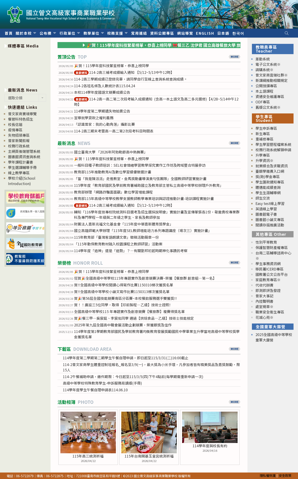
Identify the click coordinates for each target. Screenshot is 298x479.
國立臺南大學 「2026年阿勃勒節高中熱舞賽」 (110, 152)
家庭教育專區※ (268, 279)
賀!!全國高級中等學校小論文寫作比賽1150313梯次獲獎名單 (122, 291)
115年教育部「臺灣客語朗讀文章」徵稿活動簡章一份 (116, 237)
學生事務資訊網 (268, 263)
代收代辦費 (264, 285)
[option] (25, 67)
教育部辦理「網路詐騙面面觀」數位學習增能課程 (113, 192)
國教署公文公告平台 (271, 274)
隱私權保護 (267, 475)
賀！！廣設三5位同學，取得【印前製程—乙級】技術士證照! (122, 304)
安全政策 (285, 475)
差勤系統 (262, 59)
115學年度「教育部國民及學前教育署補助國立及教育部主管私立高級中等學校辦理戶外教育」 (148, 185)
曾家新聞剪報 (19, 140)
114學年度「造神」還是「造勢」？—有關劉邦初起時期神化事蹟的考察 (130, 250)
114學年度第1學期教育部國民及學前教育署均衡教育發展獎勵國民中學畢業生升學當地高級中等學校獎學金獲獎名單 (157, 334)
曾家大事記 (264, 295)
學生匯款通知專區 (269, 182)
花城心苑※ (264, 317)
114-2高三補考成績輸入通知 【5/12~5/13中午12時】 (124, 72)
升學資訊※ (264, 160)
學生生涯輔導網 (268, 192)
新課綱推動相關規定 (271, 80)
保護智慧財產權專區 (271, 247)
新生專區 (262, 133)
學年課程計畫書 (20, 162)
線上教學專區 (19, 172)
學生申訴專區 (266, 128)
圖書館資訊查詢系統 (24, 156)
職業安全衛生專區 (269, 312)
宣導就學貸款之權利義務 (93, 117)
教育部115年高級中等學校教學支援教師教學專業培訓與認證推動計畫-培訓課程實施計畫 (144, 198)
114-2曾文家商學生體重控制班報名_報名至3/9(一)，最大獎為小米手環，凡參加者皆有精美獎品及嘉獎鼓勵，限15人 (151, 367)
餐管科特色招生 (20, 119)
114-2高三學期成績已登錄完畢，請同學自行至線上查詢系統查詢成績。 (130, 79)
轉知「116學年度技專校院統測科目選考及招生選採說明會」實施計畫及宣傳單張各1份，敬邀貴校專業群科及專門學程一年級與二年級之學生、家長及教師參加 (157, 214)
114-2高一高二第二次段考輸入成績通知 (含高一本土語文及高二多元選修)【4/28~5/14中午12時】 (156, 101)
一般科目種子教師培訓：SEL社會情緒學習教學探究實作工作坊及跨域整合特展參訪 (140, 165)
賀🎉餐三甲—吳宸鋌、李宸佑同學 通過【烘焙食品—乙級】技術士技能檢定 (134, 318)
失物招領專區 (19, 135)
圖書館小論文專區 (269, 219)
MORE (234, 56)
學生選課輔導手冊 (22, 167)
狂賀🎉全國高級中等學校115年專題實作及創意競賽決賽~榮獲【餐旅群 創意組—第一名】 (145, 278)
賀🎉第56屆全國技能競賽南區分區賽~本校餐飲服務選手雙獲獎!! (125, 298)
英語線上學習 (266, 208)
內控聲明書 (264, 301)
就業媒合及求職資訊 (271, 165)
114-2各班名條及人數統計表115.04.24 (104, 85)
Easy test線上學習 (270, 203)
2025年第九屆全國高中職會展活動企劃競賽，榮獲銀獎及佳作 (123, 325)
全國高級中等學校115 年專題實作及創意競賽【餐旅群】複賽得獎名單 (129, 311)
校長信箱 (15, 124)
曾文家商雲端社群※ (271, 75)
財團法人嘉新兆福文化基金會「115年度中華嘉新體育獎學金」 (123, 224)
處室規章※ (264, 306)
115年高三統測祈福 (88, 456)
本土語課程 (264, 91)
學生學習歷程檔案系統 (273, 144)
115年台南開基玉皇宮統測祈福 (149, 456)
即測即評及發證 (268, 290)
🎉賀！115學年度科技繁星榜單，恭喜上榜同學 (112, 65)
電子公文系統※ (268, 64)
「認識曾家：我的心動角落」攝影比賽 (104, 124)
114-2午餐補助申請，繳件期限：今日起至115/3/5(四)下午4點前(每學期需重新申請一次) (133, 376)
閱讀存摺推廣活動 (269, 225)
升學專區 (262, 155)
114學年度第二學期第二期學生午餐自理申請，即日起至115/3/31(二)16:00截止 (125, 357)
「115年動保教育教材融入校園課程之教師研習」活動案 (118, 244)
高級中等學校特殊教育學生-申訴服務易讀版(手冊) (102, 383)
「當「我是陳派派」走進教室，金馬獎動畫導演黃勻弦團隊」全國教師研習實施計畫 (140, 178)
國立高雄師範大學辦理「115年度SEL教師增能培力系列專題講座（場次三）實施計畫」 (143, 230)
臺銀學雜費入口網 (269, 171)
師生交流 (262, 198)
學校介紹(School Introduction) (21, 180)
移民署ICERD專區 (269, 269)
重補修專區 (264, 139)
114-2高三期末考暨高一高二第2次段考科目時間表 (113, 131)
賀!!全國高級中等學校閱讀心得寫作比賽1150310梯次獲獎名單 (123, 284)
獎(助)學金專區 (267, 176)
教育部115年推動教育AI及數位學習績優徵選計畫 (112, 172)
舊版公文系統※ (268, 107)
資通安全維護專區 (269, 96)
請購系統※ (264, 69)
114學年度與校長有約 (210, 445)
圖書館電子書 (266, 214)
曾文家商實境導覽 (22, 113)
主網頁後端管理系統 (24, 151)
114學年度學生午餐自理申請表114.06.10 (95, 389)
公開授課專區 (266, 85)
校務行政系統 (19, 146)
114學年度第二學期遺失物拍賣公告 (102, 111)
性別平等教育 (266, 242)
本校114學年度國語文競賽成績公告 (102, 92)
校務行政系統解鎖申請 (273, 149)
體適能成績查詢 (268, 187)
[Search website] (286, 33)
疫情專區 (15, 129)
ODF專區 (262, 101)
